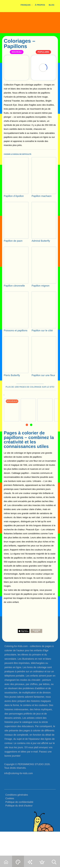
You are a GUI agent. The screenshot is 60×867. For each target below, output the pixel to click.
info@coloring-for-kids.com (18, 787)
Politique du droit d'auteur (18, 830)
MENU (49, 29)
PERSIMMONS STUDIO (31, 778)
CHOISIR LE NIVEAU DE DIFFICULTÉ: (18, 154)
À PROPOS (40, 5)
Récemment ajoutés (25, 402)
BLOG (51, 5)
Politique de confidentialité (19, 826)
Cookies (9, 823)
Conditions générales (16, 819)
